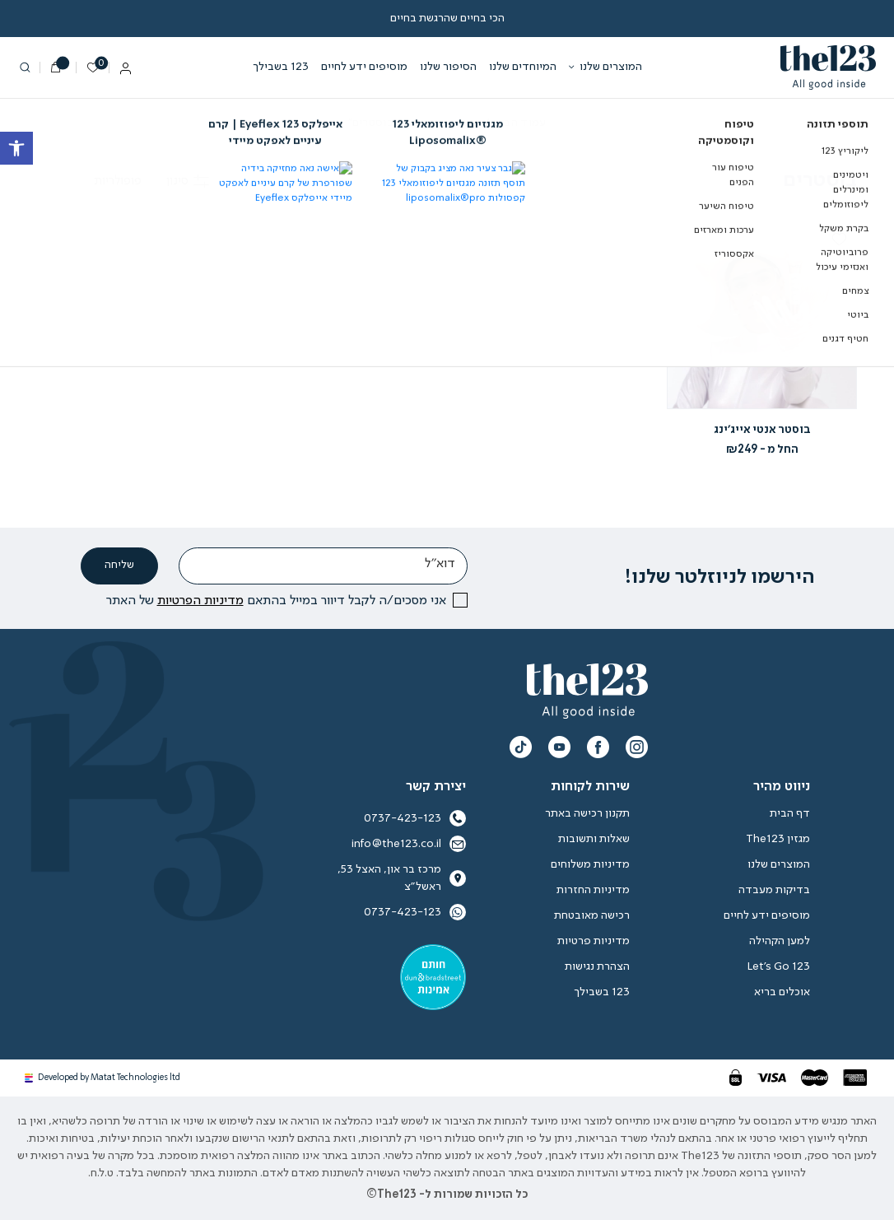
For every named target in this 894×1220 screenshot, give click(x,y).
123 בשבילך (281, 66)
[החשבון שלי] (125, 70)
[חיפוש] (24, 67)
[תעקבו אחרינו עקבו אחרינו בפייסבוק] (598, 747)
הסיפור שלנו (448, 66)
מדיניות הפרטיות (200, 601)
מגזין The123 (778, 839)
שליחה (119, 565)
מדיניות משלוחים (590, 864)
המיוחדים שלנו (522, 66)
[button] (838, 238)
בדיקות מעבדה (774, 890)
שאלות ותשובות (594, 839)
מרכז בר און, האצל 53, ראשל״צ (402, 878)
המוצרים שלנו (611, 66)
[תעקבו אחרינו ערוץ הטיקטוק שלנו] (521, 747)
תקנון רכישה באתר (587, 813)
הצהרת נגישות (597, 966)
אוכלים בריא (782, 992)
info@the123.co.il (409, 844)
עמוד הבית (520, 122)
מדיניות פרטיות (593, 941)
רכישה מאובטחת (592, 915)
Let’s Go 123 (778, 966)
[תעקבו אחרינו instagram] (637, 747)
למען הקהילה (779, 941)
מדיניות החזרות (593, 890)
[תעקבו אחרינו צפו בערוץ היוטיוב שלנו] (559, 747)
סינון (187, 181)
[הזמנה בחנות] (89, 181)
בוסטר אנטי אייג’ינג (762, 429)
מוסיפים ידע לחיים (364, 66)
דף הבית (790, 813)
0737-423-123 (415, 912)
